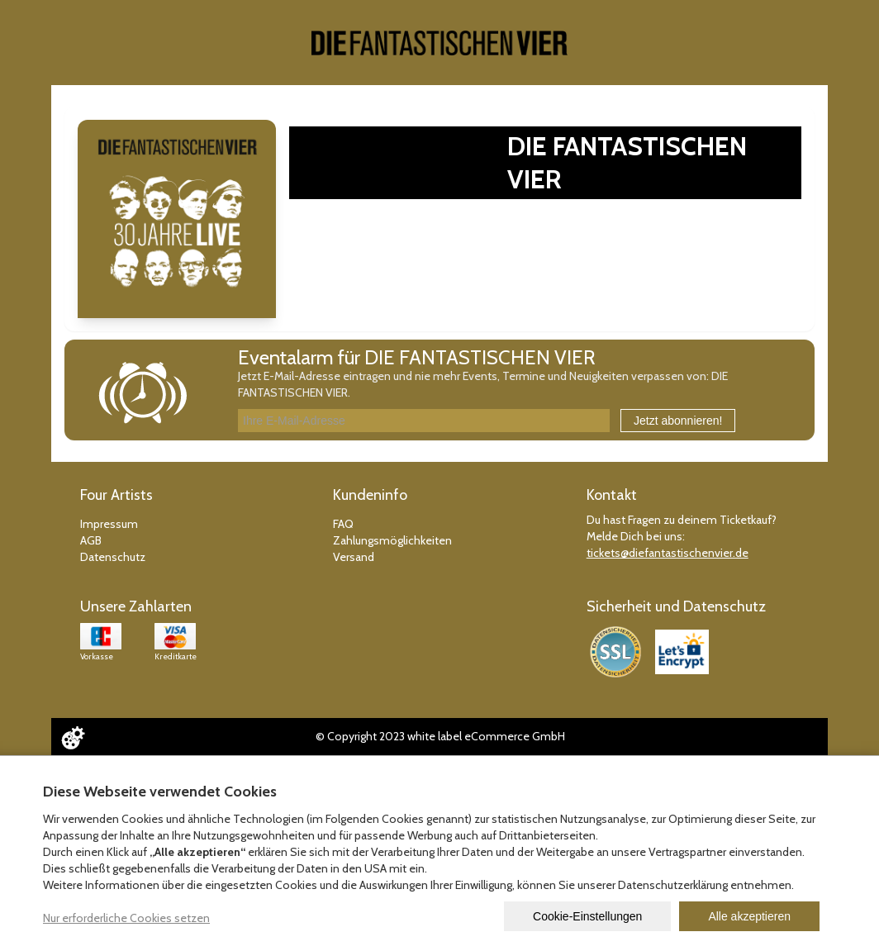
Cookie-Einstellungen (587, 916)
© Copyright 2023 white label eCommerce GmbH (440, 736)
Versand (353, 556)
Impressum (109, 523)
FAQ (343, 523)
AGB (91, 540)
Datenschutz (112, 556)
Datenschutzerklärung (673, 884)
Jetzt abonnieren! (678, 420)
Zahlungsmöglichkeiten (392, 540)
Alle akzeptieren (749, 916)
